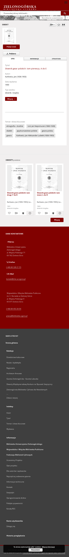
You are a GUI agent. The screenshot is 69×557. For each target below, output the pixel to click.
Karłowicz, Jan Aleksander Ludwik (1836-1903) (35, 135)
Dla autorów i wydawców (16, 471)
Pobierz (10, 53)
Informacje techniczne (15, 482)
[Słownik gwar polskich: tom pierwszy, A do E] (9, 36)
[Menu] (65, 2)
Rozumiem (35, 550)
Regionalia (10, 368)
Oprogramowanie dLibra (16, 498)
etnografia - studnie (14, 126)
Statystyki (10, 492)
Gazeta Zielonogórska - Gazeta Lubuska (22, 379)
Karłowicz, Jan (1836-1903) (15, 76)
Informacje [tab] (34, 59)
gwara (9, 135)
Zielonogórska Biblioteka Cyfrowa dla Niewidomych (26, 389)
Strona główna (12, 343)
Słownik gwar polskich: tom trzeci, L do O (48, 194)
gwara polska (47, 131)
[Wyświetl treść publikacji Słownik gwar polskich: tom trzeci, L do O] (53, 213)
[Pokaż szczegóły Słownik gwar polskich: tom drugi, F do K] (29, 213)
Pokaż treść (11, 47)
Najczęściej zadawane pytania (18, 476)
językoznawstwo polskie (27, 131)
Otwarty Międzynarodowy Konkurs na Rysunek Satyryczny (29, 384)
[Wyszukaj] (65, 13)
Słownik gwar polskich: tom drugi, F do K (18, 194)
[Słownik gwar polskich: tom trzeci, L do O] (49, 178)
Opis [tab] (13, 59)
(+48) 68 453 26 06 (13, 309)
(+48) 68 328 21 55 (13, 267)
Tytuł (8, 418)
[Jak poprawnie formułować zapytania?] (67, 18)
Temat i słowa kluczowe (15, 423)
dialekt (9, 131)
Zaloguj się (10, 526)
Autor (8, 413)
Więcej (57, 220)
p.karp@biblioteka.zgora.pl (17, 316)
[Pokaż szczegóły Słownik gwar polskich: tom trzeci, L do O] (59, 213)
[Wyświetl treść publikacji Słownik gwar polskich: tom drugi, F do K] (23, 213)
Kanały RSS (10, 509)
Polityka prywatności (14, 503)
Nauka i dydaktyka (13, 362)
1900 (7, 85)
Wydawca (10, 429)
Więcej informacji (48, 547)
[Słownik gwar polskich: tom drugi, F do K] (19, 178)
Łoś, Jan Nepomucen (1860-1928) (41, 126)
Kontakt (9, 487)
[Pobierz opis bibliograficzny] (16, 213)
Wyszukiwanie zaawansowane (52, 18)
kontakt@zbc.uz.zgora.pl (16, 279)
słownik (8, 93)
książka (16, 93)
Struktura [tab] (56, 59)
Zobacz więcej (12, 398)
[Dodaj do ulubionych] (59, 25)
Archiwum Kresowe (14, 373)
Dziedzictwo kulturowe (15, 357)
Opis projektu (11, 465)
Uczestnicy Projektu (14, 460)
